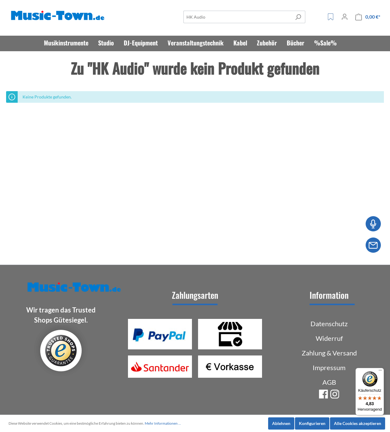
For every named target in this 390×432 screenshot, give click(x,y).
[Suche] (237, 17)
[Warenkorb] (368, 17)
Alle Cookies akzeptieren (357, 423)
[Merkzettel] (331, 17)
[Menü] (380, 371)
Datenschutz (329, 324)
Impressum (329, 367)
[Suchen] (298, 17)
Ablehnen (281, 423)
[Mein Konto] (345, 17)
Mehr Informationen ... (163, 423)
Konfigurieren (312, 423)
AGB (329, 382)
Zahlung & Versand (329, 353)
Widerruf (329, 338)
